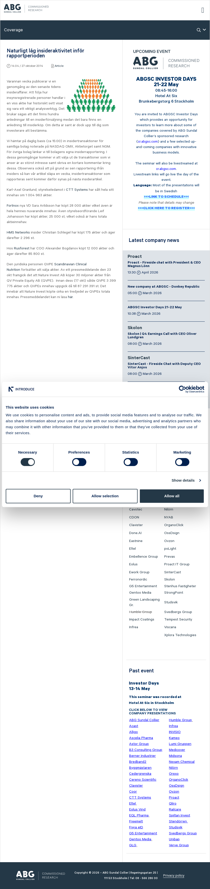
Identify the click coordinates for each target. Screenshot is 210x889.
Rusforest (21, 248)
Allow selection (104, 496)
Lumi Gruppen (180, 744)
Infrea (133, 627)
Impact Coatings (141, 619)
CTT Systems (77, 190)
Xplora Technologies (180, 635)
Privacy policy (173, 876)
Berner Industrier (142, 756)
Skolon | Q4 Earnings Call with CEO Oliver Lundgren (162, 336)
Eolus (133, 564)
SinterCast (139, 358)
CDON (134, 517)
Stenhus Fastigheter (180, 586)
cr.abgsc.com (148, 142)
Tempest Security (178, 619)
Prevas (169, 557)
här (70, 297)
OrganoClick (173, 525)
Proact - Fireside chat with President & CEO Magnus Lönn (164, 265)
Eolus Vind (137, 810)
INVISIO (175, 732)
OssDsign (171, 533)
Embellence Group (143, 557)
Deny (38, 496)
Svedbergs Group (178, 612)
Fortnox (13, 206)
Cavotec (135, 509)
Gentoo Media (140, 593)
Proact (135, 257)
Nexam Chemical (182, 762)
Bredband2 (137, 762)
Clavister (136, 525)
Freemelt (136, 821)
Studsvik (171, 602)
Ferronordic (138, 579)
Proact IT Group (177, 564)
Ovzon (169, 541)
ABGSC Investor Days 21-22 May (155, 308)
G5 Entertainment (143, 586)
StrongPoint (173, 593)
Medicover (177, 750)
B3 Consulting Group (145, 750)
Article (59, 66)
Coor (133, 792)
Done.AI (135, 533)
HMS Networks (18, 232)
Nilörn (168, 509)
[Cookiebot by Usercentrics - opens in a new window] (182, 389)
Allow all (171, 496)
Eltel (132, 549)
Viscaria (170, 627)
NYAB (168, 517)
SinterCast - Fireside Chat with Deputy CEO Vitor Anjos (164, 366)
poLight (170, 549)
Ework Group (139, 572)
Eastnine (136, 541)
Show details (183, 480)
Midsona (175, 756)
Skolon (135, 328)
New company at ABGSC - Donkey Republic (164, 287)
